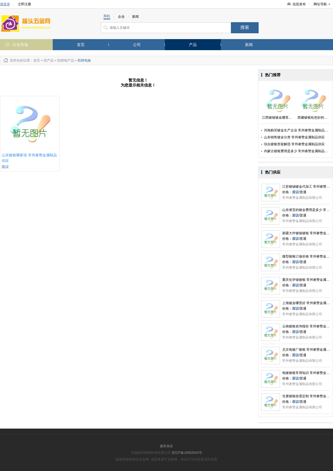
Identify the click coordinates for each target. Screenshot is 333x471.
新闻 (249, 44)
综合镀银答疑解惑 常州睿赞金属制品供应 (294, 144)
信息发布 (299, 4)
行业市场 (20, 44)
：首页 (35, 60)
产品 (193, 44)
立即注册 (24, 4)
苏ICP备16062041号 (187, 453)
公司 (137, 44)
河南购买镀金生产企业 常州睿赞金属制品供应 (297, 130)
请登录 (5, 4)
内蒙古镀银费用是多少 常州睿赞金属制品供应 (297, 151)
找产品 (49, 60)
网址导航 (322, 4)
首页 (81, 44)
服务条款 (166, 446)
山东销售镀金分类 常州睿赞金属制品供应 (294, 137)
